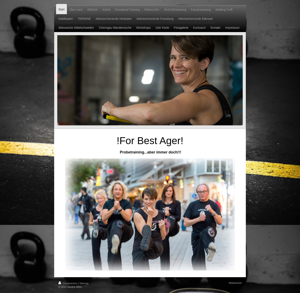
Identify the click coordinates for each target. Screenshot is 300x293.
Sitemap (84, 283)
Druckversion (68, 283)
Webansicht (235, 283)
